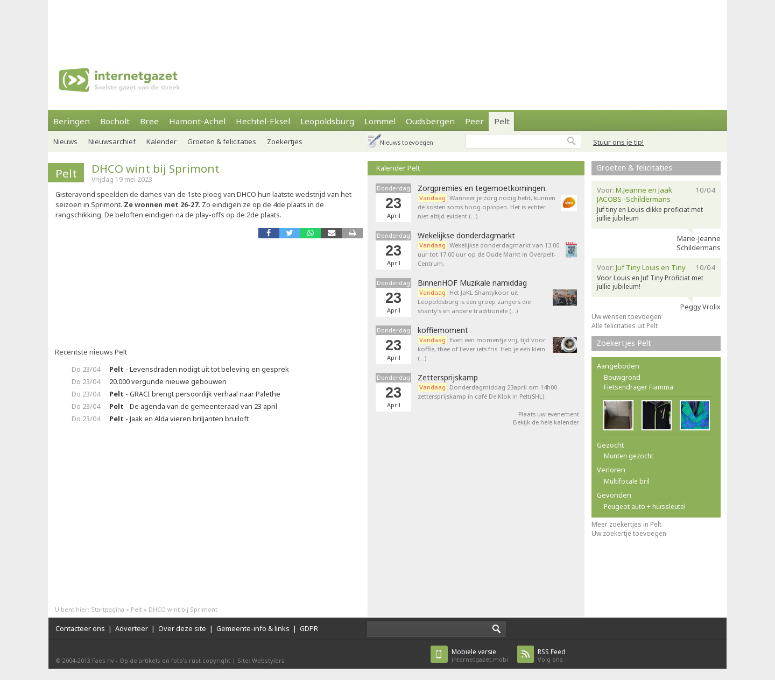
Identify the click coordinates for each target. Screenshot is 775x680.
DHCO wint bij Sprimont (155, 168)
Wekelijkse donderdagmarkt (466, 235)
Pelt (502, 121)
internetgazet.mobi (480, 655)
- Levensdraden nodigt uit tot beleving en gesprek (199, 369)
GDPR (309, 628)
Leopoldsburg (327, 121)
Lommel (380, 121)
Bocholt (115, 121)
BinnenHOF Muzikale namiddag (472, 283)
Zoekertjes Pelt (623, 343)
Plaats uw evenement (548, 414)
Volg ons (552, 655)
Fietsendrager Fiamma (638, 387)
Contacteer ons (80, 628)
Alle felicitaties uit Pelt (624, 325)
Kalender (161, 141)
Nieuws (65, 141)
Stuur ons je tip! (618, 142)
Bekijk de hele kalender (546, 422)
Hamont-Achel (197, 121)
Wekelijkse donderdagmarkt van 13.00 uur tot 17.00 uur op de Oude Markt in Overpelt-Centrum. (488, 254)
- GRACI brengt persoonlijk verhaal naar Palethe (194, 394)
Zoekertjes (284, 141)
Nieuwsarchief (112, 141)
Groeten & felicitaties (221, 141)
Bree (149, 121)
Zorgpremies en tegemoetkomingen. (482, 188)
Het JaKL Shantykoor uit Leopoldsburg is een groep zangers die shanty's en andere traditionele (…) (474, 301)
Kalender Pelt (398, 168)
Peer (474, 121)
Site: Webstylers (261, 660)
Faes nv (103, 660)
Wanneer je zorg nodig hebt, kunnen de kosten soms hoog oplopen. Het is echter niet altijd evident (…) (486, 207)
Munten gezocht (628, 456)
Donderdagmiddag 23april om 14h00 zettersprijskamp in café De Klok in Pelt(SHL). (487, 391)
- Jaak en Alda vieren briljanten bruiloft (179, 418)
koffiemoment (443, 330)
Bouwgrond (622, 377)
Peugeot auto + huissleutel (645, 506)
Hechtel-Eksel (263, 121)
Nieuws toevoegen (406, 142)
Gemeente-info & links (253, 628)
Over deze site (182, 628)
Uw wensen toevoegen (626, 316)
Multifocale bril (627, 481)
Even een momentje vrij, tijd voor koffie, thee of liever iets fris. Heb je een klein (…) (482, 349)
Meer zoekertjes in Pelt (626, 524)
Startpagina (107, 609)
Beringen (71, 121)
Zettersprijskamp (448, 377)
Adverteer (131, 628)
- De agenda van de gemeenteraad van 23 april (193, 406)
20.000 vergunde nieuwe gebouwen (168, 381)
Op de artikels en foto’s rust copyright (174, 660)
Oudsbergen (430, 121)
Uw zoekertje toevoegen (628, 533)
